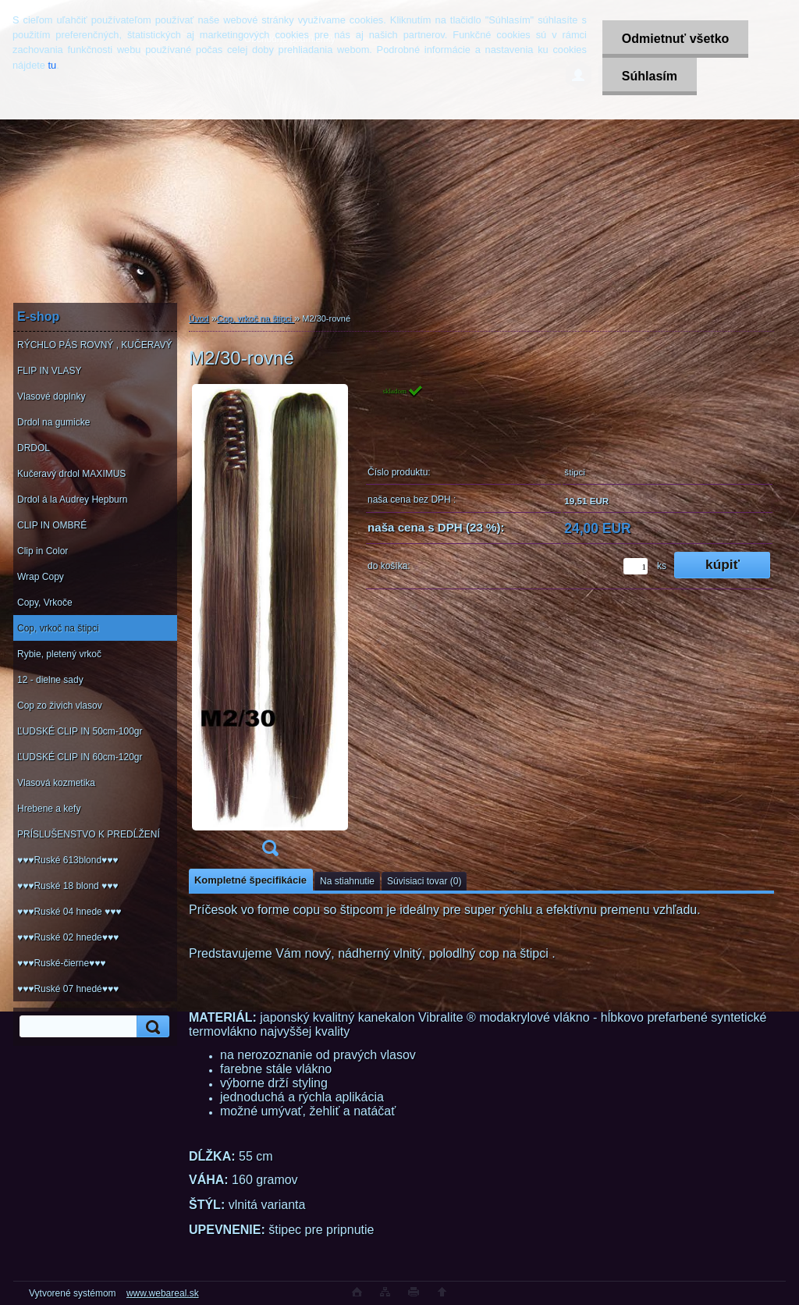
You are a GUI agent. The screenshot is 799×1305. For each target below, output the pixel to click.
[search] (150, 1026)
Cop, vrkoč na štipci (58, 628)
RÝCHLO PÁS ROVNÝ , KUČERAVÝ (94, 345)
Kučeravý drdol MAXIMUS (71, 473)
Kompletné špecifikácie (250, 880)
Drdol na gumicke (53, 422)
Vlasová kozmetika (56, 782)
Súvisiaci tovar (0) (424, 881)
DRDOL (33, 448)
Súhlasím (649, 76)
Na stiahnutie (347, 881)
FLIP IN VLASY (49, 370)
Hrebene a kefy (48, 808)
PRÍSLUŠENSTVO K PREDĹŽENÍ (88, 834)
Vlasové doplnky (51, 396)
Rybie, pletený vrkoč (59, 654)
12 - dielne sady (50, 679)
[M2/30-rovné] (270, 625)
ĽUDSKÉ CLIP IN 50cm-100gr (80, 731)
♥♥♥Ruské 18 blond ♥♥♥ (67, 885)
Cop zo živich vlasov (59, 705)
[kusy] (635, 566)
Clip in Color (42, 551)
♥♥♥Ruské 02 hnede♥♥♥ (68, 937)
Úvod (199, 318)
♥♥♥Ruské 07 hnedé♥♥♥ (68, 988)
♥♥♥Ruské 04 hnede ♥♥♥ (69, 911)
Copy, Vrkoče (45, 602)
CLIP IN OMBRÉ (52, 525)
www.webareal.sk (162, 1293)
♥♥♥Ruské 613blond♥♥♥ (67, 860)
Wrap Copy (40, 576)
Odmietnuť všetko (675, 38)
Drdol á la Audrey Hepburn (72, 499)
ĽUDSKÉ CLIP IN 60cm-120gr (80, 757)
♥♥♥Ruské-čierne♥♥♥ (61, 963)
